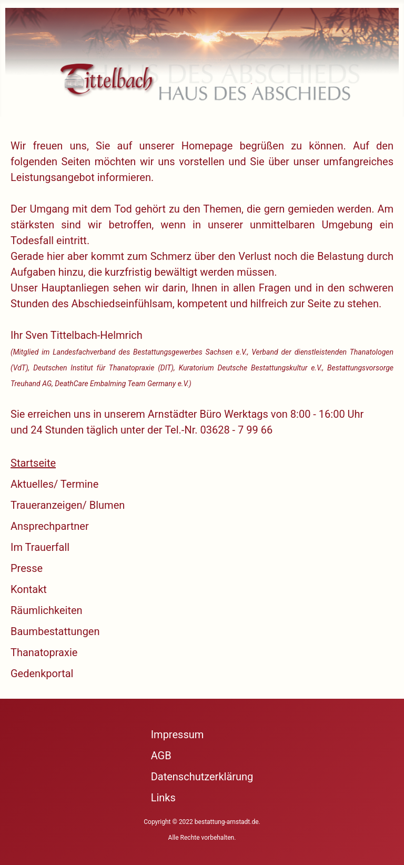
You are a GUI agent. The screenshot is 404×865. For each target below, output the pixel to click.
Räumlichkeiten (47, 610)
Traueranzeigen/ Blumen (68, 505)
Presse (27, 568)
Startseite (33, 463)
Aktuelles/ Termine (54, 484)
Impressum (177, 734)
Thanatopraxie (44, 652)
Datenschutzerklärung (202, 776)
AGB (161, 755)
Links (163, 797)
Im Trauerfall (40, 547)
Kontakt (29, 589)
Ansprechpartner (50, 526)
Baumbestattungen (55, 631)
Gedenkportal (42, 673)
